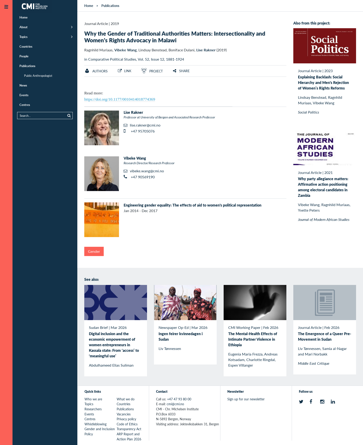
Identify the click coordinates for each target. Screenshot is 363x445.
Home (23, 17)
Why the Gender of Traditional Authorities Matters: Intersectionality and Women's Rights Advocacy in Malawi (174, 36)
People (23, 56)
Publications (27, 66)
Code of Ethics (127, 424)
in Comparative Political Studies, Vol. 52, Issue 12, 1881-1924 (134, 59)
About (23, 27)
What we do (126, 399)
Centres (24, 104)
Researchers (93, 409)
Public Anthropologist (38, 75)
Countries (25, 46)
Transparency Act (129, 428)
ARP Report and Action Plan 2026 (129, 436)
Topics (23, 36)
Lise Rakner (206, 50)
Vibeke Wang (125, 50)
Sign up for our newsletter (246, 399)
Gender (94, 251)
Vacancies (124, 414)
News (23, 85)
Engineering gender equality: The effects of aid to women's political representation (192, 205)
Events (23, 95)
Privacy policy (126, 419)
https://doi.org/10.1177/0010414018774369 (119, 99)
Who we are (93, 399)
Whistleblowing (95, 424)
